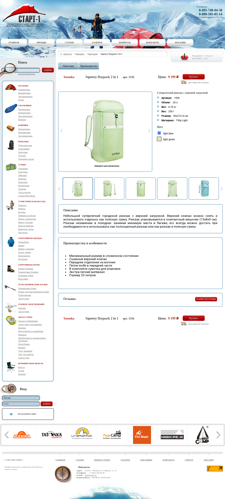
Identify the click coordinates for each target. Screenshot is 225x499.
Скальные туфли (25, 275)
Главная (14, 42)
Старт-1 (25, 15)
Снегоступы (23, 358)
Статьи (69, 42)
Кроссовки (23, 279)
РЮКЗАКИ (23, 141)
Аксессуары (23, 298)
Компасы (22, 334)
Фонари (21, 347)
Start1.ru (67, 54)
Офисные (22, 175)
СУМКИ (22, 165)
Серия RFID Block (26, 196)
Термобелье (23, 242)
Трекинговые (24, 89)
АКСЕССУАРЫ (25, 317)
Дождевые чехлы (26, 159)
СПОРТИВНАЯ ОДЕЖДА (30, 238)
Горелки (22, 308)
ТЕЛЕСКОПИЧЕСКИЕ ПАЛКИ (33, 284)
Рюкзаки (80, 54)
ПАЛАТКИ (23, 86)
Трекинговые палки (27, 288)
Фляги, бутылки (25, 222)
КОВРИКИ (23, 125)
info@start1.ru (90, 475)
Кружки (21, 212)
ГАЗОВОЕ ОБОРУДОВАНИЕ (31, 304)
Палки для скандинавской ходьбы (33, 292)
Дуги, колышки (25, 351)
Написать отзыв (206, 299)
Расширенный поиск (26, 74)
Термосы (22, 205)
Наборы (21, 209)
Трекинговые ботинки (28, 272)
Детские (22, 155)
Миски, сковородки (27, 219)
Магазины (146, 460)
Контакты (152, 42)
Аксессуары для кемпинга (30, 324)
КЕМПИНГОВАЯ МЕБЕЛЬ (30, 363)
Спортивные (24, 149)
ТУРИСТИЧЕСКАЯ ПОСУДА (32, 201)
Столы (21, 370)
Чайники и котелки (27, 215)
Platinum (22, 119)
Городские (23, 152)
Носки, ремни (24, 252)
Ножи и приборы (26, 226)
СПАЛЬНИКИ (25, 105)
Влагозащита (24, 256)
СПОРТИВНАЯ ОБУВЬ (29, 265)
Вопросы (124, 42)
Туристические (25, 145)
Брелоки (22, 328)
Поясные (22, 179)
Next (149, 131)
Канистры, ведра (25, 229)
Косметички (23, 185)
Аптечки (22, 189)
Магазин (180, 42)
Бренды (41, 42)
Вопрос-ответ (102, 460)
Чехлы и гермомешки (28, 321)
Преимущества (88, 66)
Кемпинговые (24, 93)
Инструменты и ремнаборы (30, 331)
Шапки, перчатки (26, 249)
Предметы (23, 232)
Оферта (189, 460)
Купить (193, 76)
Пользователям (27, 414)
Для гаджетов (24, 192)
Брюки (21, 245)
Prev (61, 131)
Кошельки (23, 182)
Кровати (22, 374)
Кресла (21, 367)
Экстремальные (25, 96)
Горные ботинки (25, 268)
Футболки (22, 259)
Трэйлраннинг (24, 295)
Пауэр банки (24, 344)
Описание (68, 66)
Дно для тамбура (26, 354)
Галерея (97, 42)
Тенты (21, 100)
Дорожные (23, 168)
